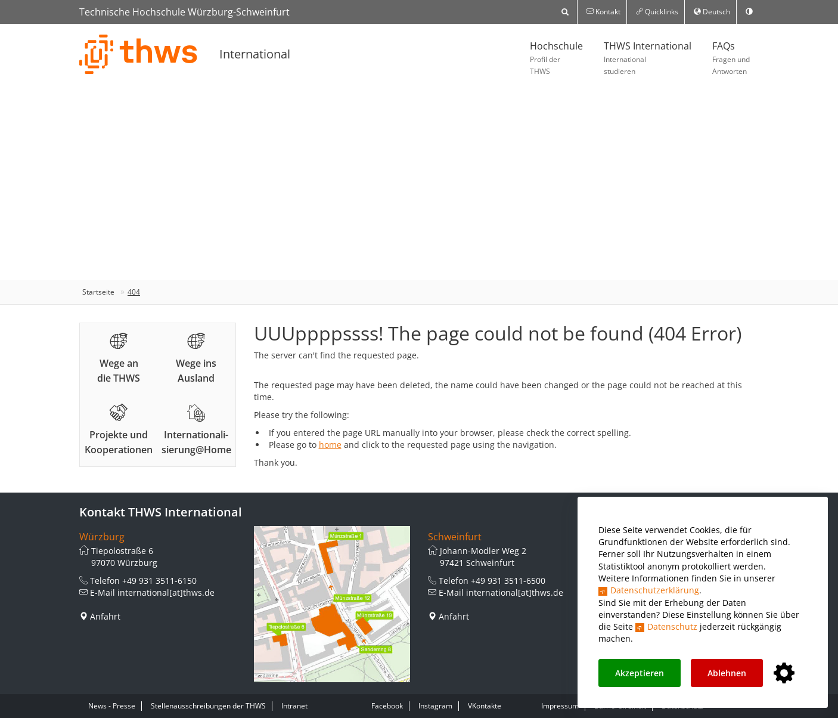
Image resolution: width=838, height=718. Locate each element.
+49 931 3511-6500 (508, 580)
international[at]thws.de (166, 592)
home (330, 444)
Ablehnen (726, 673)
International (254, 54)
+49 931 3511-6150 (159, 580)
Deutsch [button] (712, 12)
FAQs (731, 58)
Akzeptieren (639, 673)
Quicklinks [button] (657, 12)
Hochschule (556, 58)
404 (134, 292)
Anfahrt (105, 616)
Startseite (98, 292)
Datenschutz (672, 626)
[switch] (749, 12)
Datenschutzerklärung (654, 590)
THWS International (647, 58)
